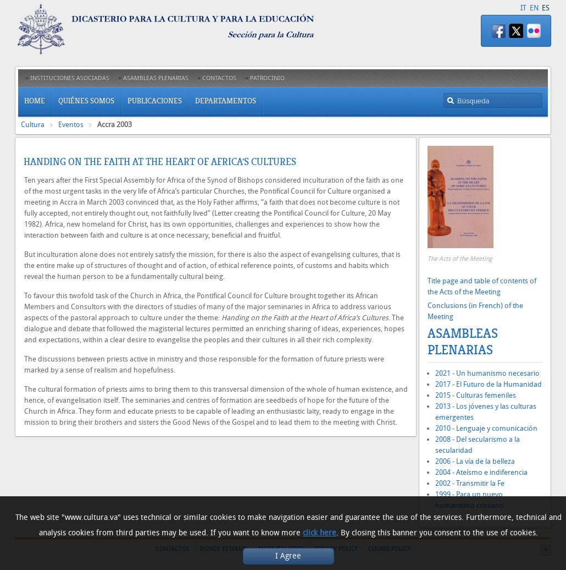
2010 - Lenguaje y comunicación (486, 428)
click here (319, 533)
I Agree (288, 556)
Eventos (71, 124)
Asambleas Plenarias (463, 341)
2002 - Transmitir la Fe (469, 483)
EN (534, 8)
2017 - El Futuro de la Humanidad (488, 384)
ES (546, 8)
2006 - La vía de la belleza (475, 461)
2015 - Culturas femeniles (475, 395)
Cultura (33, 124)
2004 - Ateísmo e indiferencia (481, 472)
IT (523, 8)
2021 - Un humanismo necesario (487, 373)
